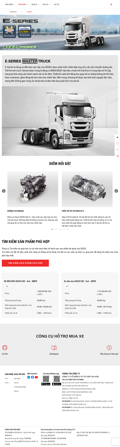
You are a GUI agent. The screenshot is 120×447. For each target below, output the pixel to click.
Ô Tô (6, 378)
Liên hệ (16, 391)
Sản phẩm (9, 374)
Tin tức (56, 4)
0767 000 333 (76, 395)
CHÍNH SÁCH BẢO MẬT (12, 429)
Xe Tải (7, 383)
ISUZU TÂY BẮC (19, 374)
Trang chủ (13, 12)
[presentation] (4, 191)
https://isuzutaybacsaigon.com (82, 389)
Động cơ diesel (15, 211)
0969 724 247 (73, 398)
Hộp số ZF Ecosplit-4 (73, 211)
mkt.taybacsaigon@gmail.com (79, 392)
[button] (52, 228)
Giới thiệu (17, 378)
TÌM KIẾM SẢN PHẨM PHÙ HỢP (25, 263)
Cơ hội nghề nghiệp (20, 387)
